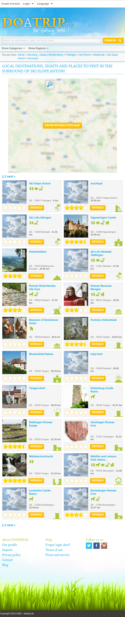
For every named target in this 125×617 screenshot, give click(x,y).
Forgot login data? (57, 545)
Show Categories (12, 48)
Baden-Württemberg (51, 54)
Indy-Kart (97, 354)
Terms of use (54, 550)
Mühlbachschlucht (41, 456)
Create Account (10, 3)
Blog (5, 565)
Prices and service (57, 555)
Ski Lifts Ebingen (40, 217)
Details (36, 207)
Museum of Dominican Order (43, 321)
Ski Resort (84, 54)
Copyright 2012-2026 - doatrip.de (17, 613)
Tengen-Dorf (37, 388)
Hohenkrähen (37, 251)
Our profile (9, 545)
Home (21, 54)
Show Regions (37, 48)
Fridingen (71, 54)
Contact (7, 560)
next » (11, 176)
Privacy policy (11, 555)
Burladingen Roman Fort (104, 492)
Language (43, 3)
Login (26, 3)
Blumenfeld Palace (41, 354)
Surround (33, 58)
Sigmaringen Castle (103, 217)
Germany (32, 54)
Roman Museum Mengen (101, 287)
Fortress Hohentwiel (104, 319)
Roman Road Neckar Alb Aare (42, 287)
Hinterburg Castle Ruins (102, 390)
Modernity (98, 54)
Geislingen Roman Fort (103, 424)
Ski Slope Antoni (40, 183)
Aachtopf (96, 183)
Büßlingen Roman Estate (40, 424)
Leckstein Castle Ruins (40, 492)
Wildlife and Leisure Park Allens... (103, 458)
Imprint (7, 550)
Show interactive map (62, 125)
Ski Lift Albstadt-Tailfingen (101, 253)
